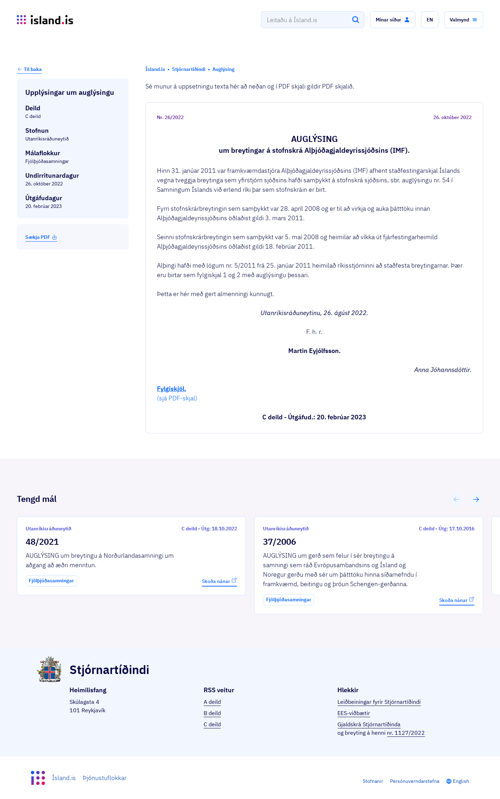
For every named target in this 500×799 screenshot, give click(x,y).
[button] (392, 19)
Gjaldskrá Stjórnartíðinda (369, 724)
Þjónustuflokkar (104, 778)
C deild (212, 724)
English (461, 781)
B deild (212, 712)
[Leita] (355, 19)
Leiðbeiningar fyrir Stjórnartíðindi (379, 701)
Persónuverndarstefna (414, 781)
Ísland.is (64, 778)
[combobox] (312, 19)
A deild (212, 701)
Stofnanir (373, 781)
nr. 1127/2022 (406, 732)
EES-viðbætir (353, 712)
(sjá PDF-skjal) (177, 398)
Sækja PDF (41, 237)
